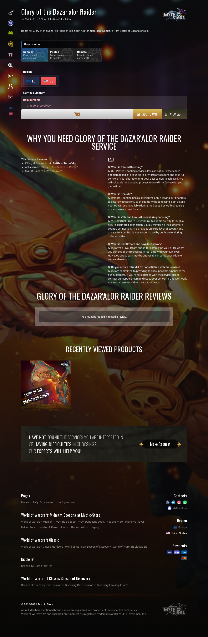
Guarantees (47, 502)
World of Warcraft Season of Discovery (88, 546)
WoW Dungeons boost (91, 521)
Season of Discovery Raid (68, 585)
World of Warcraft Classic (40, 540)
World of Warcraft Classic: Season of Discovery (55, 578)
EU (33, 80)
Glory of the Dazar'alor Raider (59, 167)
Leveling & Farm (48, 527)
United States (179, 533)
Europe (182, 527)
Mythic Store (31, 19)
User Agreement (65, 502)
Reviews (26, 502)
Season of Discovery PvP (36, 585)
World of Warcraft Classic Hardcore (42, 546)
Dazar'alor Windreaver (47, 170)
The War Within (80, 527)
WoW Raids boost (65, 521)
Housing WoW (115, 521)
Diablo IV (27, 559)
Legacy (94, 527)
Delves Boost (29, 527)
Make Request (160, 444)
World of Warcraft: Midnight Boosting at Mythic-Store (60, 515)
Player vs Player (134, 521)
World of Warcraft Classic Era (130, 546)
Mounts (64, 527)
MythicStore (179, 508)
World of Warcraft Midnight (37, 521)
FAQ (35, 502)
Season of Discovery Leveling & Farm (106, 585)
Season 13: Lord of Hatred (36, 565)
